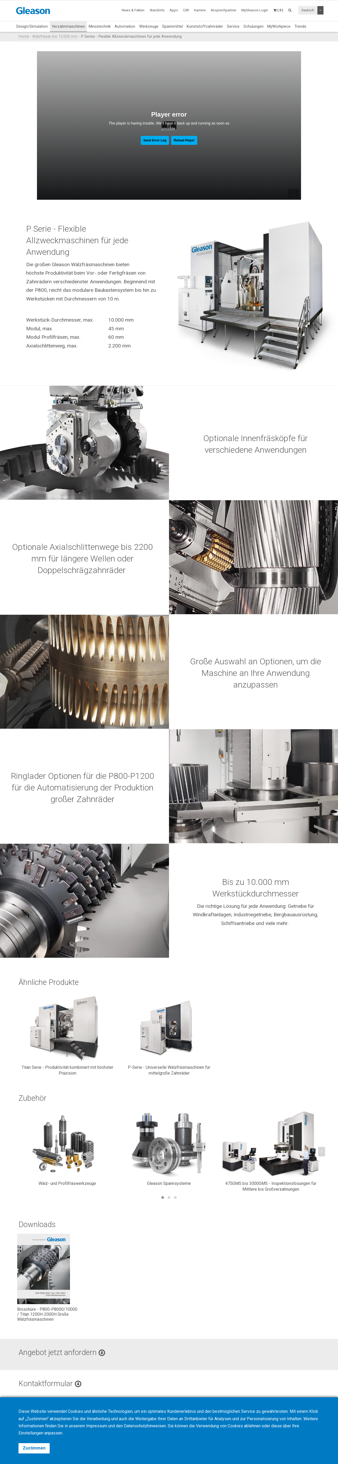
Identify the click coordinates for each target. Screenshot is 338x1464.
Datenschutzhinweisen (145, 1425)
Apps (174, 10)
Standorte (157, 10)
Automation (125, 26)
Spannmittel (172, 26)
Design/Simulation (32, 26)
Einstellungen (30, 1433)
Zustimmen (34, 1448)
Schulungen (253, 26)
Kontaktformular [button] (49, 1383)
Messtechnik (100, 26)
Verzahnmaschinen (68, 26)
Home (23, 36)
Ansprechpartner (223, 10)
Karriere (200, 10)
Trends (300, 26)
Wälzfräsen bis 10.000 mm (55, 36)
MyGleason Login (254, 10)
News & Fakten (133, 10)
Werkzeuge (148, 26)
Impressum (96, 1425)
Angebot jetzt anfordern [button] (61, 1352)
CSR (186, 10)
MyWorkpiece (278, 26)
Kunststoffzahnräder (205, 26)
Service (233, 26)
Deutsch (308, 10)
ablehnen (252, 1425)
